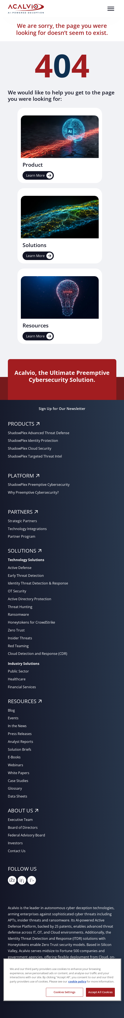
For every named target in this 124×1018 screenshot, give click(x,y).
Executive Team (20, 819)
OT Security (17, 591)
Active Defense (19, 567)
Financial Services (22, 687)
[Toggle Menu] (110, 9)
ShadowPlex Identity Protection (33, 440)
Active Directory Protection (29, 599)
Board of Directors (23, 827)
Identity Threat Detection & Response (38, 583)
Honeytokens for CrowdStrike (31, 622)
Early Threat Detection (26, 575)
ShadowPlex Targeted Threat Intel (35, 456)
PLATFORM (21, 475)
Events (13, 718)
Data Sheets (17, 796)
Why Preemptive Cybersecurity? (33, 492)
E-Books (14, 757)
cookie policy (77, 981)
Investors (15, 843)
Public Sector (18, 671)
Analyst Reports (20, 741)
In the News (17, 726)
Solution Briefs (19, 749)
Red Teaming (18, 646)
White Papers (18, 773)
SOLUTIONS (22, 550)
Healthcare (17, 679)
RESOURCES (22, 701)
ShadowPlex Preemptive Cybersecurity (39, 484)
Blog (11, 710)
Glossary (15, 788)
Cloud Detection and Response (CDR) (37, 653)
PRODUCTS (21, 423)
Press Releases (20, 733)
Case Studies (18, 780)
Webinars (15, 765)
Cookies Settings (64, 992)
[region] (62, 979)
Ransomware (18, 614)
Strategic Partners (22, 521)
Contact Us (17, 851)
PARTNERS (20, 511)
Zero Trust (16, 630)
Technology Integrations (27, 528)
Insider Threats (20, 638)
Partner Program (21, 536)
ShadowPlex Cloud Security (29, 448)
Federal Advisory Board (26, 835)
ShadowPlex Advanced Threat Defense (38, 433)
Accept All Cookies (100, 992)
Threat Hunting (20, 606)
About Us (20, 810)
